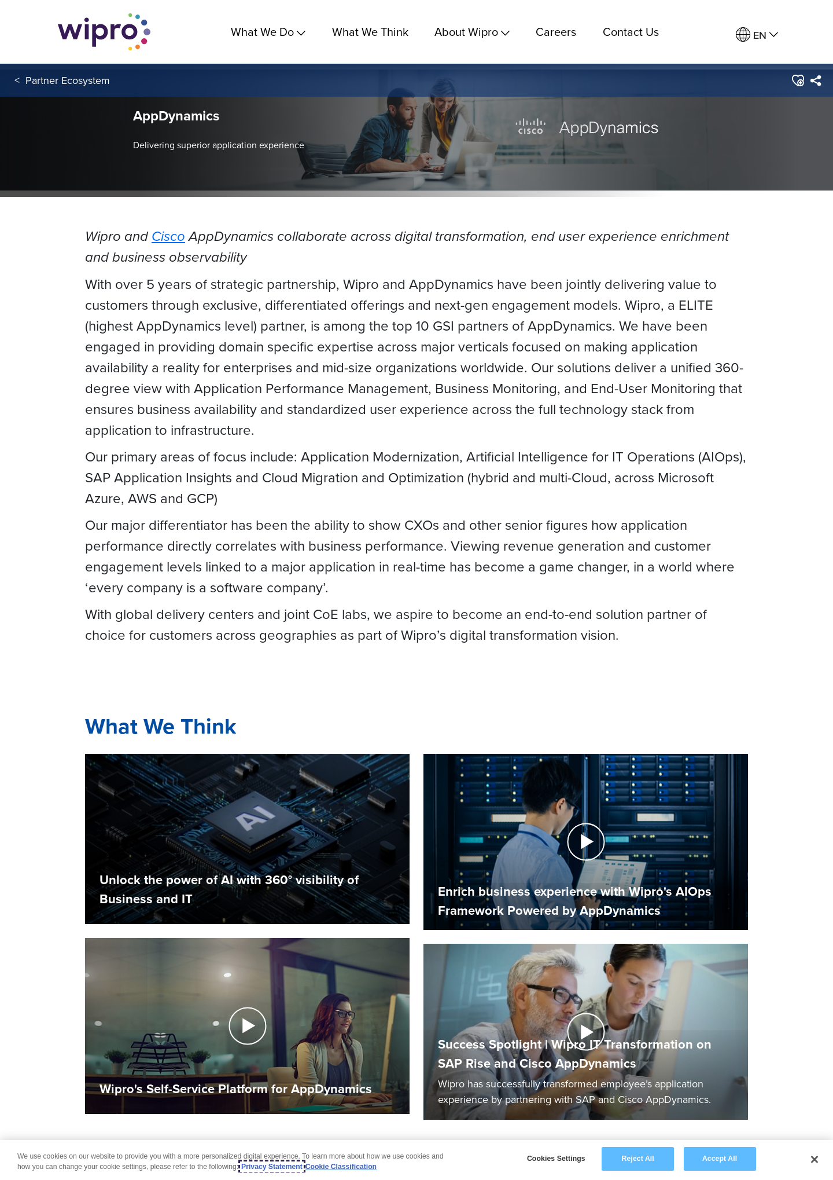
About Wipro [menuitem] (472, 31)
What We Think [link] (370, 31)
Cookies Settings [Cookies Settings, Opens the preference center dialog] (556, 1159)
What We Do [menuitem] (268, 31)
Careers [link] (556, 31)
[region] (416, 1160)
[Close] (814, 1159)
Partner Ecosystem (67, 80)
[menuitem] (757, 35)
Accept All (719, 1159)
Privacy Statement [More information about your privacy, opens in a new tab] (272, 1167)
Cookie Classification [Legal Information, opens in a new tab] (341, 1167)
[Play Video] (247, 1024)
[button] (797, 80)
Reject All (638, 1159)
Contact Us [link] (631, 31)
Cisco (168, 236)
